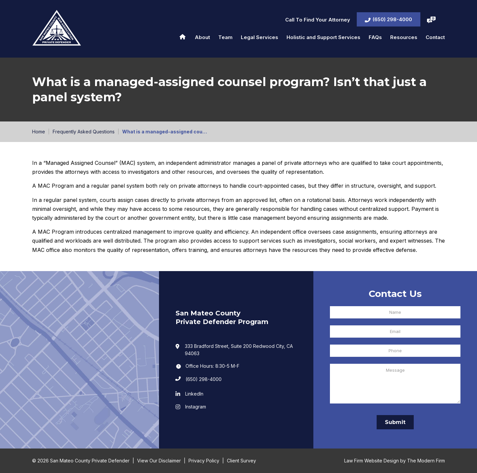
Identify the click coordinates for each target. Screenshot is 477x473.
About (202, 37)
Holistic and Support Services (323, 37)
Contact (435, 37)
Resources (403, 37)
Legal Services (259, 37)
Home (182, 36)
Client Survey (241, 460)
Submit (395, 422)
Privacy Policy (203, 460)
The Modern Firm (426, 460)
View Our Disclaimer (159, 460)
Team (225, 37)
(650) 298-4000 (392, 19)
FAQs (375, 37)
